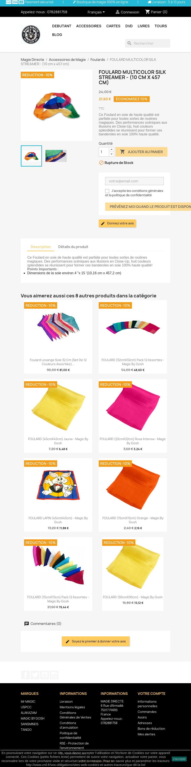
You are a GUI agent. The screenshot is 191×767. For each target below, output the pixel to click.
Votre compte (151, 693)
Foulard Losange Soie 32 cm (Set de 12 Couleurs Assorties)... (58, 362)
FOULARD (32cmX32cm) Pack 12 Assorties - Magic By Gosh (133, 362)
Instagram (54, 675)
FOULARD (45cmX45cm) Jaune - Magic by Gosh (58, 441)
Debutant (61, 26)
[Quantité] (104, 152)
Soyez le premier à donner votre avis (95, 641)
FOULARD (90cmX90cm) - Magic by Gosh (133, 597)
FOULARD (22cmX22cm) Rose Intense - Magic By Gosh (133, 441)
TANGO (26, 730)
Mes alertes (146, 734)
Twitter (35, 675)
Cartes (113, 26)
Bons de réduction (151, 728)
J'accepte (179, 759)
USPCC (26, 707)
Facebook (25, 675)
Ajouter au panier (141, 152)
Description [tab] (41, 246)
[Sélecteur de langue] (97, 12)
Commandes (147, 712)
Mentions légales (72, 707)
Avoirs (142, 717)
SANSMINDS (29, 724)
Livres (144, 26)
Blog (57, 34)
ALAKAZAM (29, 713)
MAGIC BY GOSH (32, 718)
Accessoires (88, 26)
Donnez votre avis (117, 223)
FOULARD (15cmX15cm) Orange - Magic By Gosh (132, 520)
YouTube (44, 675)
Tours (161, 26)
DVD (129, 26)
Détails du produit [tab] (73, 246)
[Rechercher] (147, 43)
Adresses (145, 723)
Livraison (66, 701)
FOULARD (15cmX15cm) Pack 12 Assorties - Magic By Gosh (58, 599)
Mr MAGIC (28, 701)
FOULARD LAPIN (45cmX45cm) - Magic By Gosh (58, 520)
